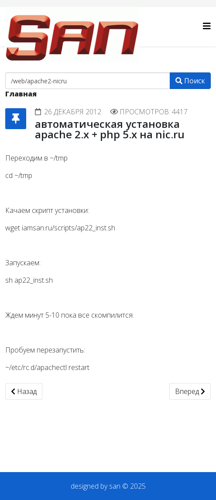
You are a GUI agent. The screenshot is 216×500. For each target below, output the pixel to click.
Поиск (190, 81)
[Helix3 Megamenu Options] (207, 26)
